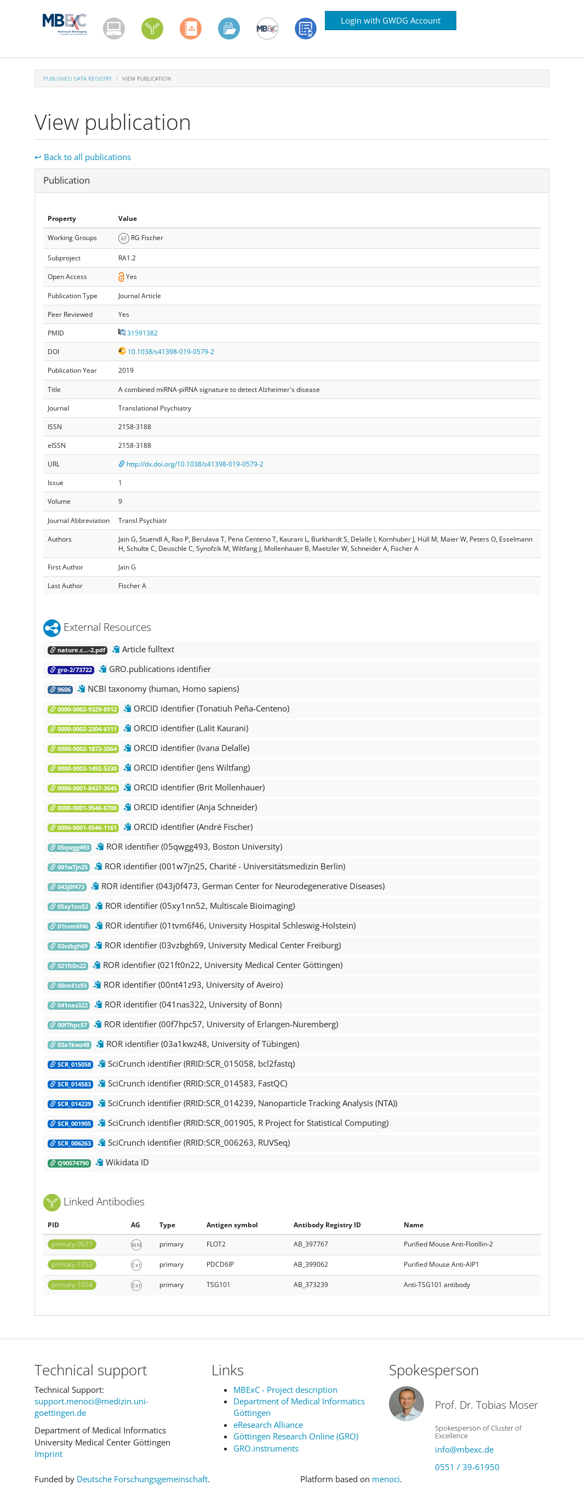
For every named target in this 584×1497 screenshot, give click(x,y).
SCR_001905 (70, 1124)
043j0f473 (67, 887)
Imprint (48, 1453)
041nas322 (69, 1005)
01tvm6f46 (69, 926)
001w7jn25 (69, 867)
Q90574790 (69, 1163)
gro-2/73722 (71, 670)
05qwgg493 (69, 847)
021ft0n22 (68, 966)
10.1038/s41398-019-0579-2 (166, 351)
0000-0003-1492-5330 (83, 768)
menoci (386, 1478)
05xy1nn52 (69, 906)
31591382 (138, 333)
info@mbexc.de (464, 1449)
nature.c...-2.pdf (77, 650)
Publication (66, 180)
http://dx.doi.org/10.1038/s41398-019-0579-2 (191, 464)
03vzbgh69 (69, 946)
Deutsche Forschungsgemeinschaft (142, 1478)
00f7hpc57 (68, 1025)
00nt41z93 (68, 985)
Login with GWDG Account (390, 20)
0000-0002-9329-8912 (83, 709)
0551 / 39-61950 (467, 1466)
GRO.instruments (266, 1448)
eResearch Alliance (268, 1424)
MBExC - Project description (285, 1389)
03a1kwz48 (69, 1045)
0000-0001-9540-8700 (83, 808)
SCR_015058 (70, 1064)
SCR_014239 (70, 1104)
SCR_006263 (70, 1143)
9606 (60, 689)
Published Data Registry (77, 78)
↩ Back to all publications (83, 156)
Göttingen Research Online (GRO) (295, 1436)
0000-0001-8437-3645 (83, 788)
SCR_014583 (70, 1084)
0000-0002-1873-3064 (83, 749)
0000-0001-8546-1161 (83, 828)
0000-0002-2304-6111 (83, 729)
